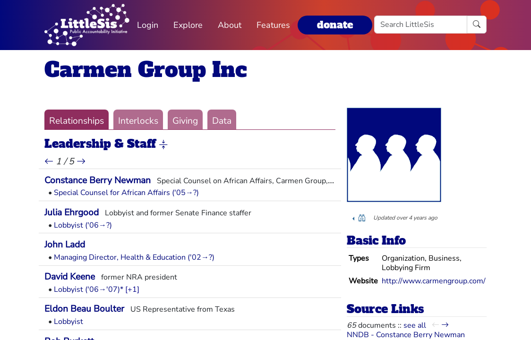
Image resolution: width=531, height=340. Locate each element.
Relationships (76, 121)
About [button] (229, 25)
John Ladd (64, 244)
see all (414, 325)
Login (147, 25)
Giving (185, 121)
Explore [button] (188, 25)
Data (221, 121)
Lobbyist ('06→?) (83, 225)
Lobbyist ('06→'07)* (88, 289)
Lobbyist (68, 321)
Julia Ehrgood (71, 212)
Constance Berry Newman (97, 180)
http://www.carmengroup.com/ (434, 281)
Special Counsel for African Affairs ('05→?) (126, 192)
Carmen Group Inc (145, 69)
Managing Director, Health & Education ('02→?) (134, 257)
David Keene (69, 277)
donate (335, 25)
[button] (163, 144)
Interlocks (138, 121)
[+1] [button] (132, 289)
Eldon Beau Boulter (84, 309)
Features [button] (273, 25)
